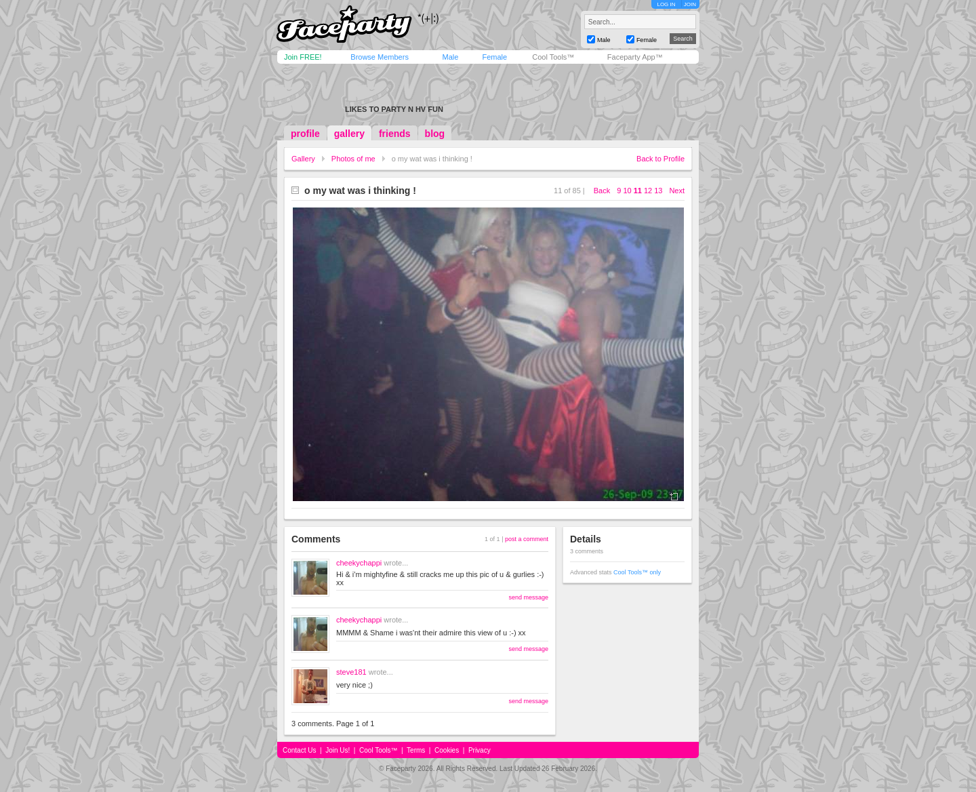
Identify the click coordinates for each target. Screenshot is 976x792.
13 (658, 190)
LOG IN (666, 4)
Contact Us (299, 750)
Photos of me (353, 159)
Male (450, 57)
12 (648, 190)
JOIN (690, 4)
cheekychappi (359, 563)
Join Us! (337, 750)
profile (305, 133)
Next (677, 190)
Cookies (446, 750)
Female (494, 57)
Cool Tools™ (553, 57)
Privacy (479, 750)
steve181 (351, 672)
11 (638, 190)
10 (627, 190)
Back (602, 190)
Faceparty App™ (635, 57)
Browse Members (379, 57)
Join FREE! (303, 57)
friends (395, 133)
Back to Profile (660, 159)
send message (528, 597)
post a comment (526, 539)
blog (435, 133)
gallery (349, 133)
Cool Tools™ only (637, 572)
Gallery (303, 159)
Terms (416, 750)
